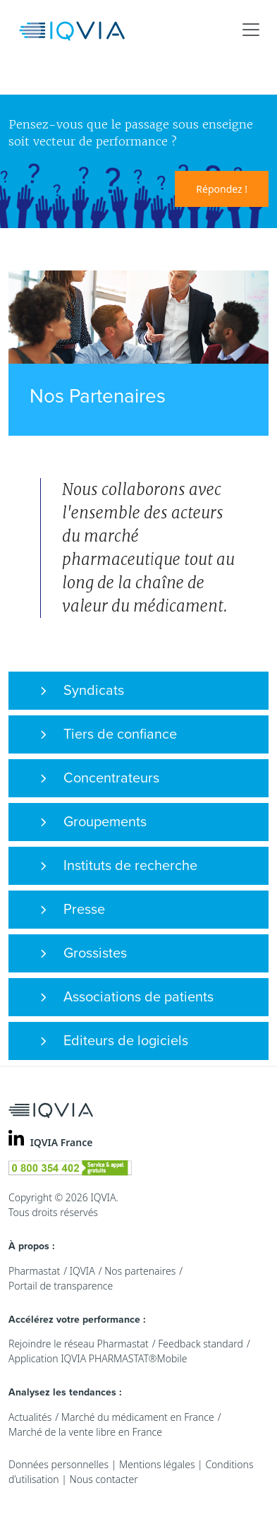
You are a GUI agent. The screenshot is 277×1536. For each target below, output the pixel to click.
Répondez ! (221, 189)
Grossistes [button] (83, 953)
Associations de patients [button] (127, 997)
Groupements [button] (93, 822)
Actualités (29, 1417)
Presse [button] (72, 909)
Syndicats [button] (82, 690)
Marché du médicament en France (137, 1417)
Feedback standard (200, 1343)
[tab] (138, 691)
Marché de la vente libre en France (85, 1432)
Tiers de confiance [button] (108, 734)
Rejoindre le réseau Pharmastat (78, 1343)
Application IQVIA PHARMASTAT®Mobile (97, 1358)
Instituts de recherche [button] (118, 865)
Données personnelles (58, 1464)
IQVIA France (61, 1142)
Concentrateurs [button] (99, 778)
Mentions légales (157, 1464)
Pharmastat (34, 1271)
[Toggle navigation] (251, 29)
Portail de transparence (60, 1285)
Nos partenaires (140, 1271)
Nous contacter (103, 1479)
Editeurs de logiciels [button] (114, 1040)
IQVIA (82, 1271)
